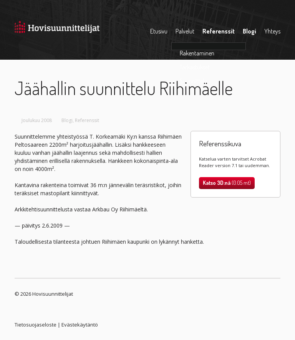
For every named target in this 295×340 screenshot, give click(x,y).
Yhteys (272, 31)
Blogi (249, 31)
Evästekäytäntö (79, 324)
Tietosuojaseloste (35, 324)
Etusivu (158, 31)
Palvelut (185, 31)
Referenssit (218, 31)
